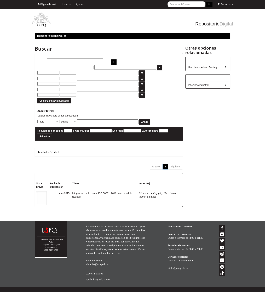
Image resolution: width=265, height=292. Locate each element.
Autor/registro (150, 130)
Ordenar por (82, 130)
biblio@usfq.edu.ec (178, 268)
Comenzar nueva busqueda (54, 100)
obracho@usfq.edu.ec (97, 264)
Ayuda (79, 4)
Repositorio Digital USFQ (51, 35)
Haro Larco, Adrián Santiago (203, 67)
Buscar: (41, 56)
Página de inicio (47, 4)
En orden (117, 130)
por (39, 62)
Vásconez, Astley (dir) (151, 193)
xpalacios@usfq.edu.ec (98, 279)
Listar (66, 4)
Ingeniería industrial (198, 85)
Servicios (225, 4)
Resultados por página (50, 130)
